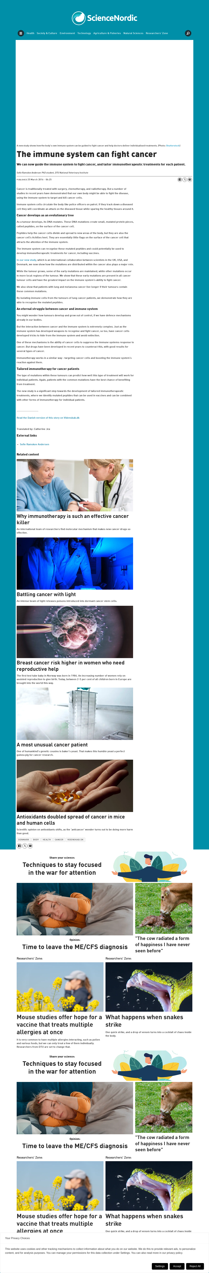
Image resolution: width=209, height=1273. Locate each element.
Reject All (195, 1266)
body (36, 840)
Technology (84, 33)
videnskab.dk (75, 840)
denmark (23, 840)
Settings (160, 1266)
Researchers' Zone (157, 33)
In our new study (26, 260)
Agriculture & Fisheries (107, 33)
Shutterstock (173, 146)
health (47, 840)
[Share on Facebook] (179, 179)
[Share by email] (189, 179)
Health (30, 33)
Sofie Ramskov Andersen (34, 444)
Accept (177, 1266)
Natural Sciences (133, 33)
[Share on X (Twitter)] (184, 179)
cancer (59, 840)
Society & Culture (47, 33)
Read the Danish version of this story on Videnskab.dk (48, 418)
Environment (67, 33)
